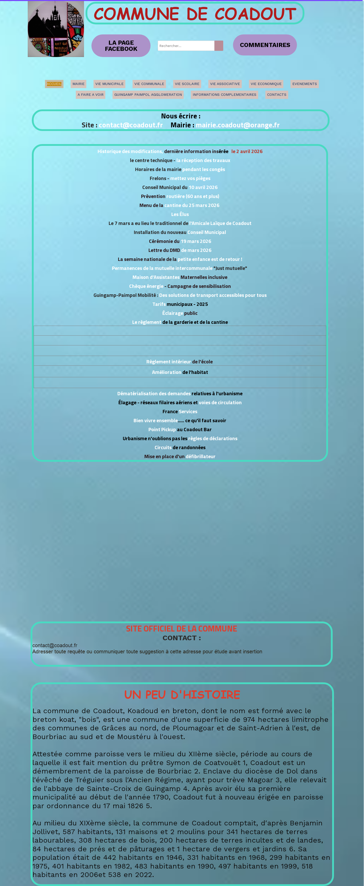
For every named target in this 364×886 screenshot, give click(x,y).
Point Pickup (162, 429)
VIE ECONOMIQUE (266, 84)
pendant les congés (203, 169)
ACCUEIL (54, 84)
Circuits (163, 447)
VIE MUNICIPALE (109, 84)
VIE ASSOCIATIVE (225, 84)
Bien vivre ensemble (156, 420)
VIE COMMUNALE (149, 84)
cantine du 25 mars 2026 (191, 205)
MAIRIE (78, 84)
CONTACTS (276, 94)
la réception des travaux (202, 160)
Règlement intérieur (168, 361)
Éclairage (172, 313)
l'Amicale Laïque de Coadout (220, 223)
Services (188, 411)
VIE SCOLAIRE (187, 84)
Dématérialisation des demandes (153, 393)
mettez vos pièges (190, 178)
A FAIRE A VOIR (91, 94)
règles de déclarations (212, 438)
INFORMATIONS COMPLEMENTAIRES (224, 94)
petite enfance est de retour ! (209, 259)
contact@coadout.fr (131, 124)
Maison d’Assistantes (156, 277)
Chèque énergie (146, 286)
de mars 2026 (196, 250)
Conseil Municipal (207, 232)
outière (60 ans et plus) (194, 196)
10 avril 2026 (203, 187)
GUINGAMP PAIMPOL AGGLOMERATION (148, 94)
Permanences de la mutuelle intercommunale (162, 268)
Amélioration (166, 372)
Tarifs (159, 304)
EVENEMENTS (304, 84)
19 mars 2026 (196, 241)
